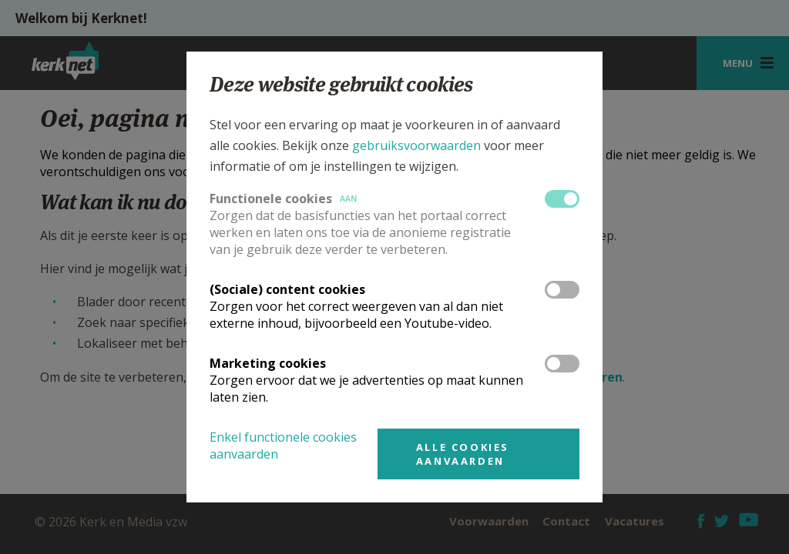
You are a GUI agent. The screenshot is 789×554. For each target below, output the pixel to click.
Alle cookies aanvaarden (462, 454)
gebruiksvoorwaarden (416, 145)
